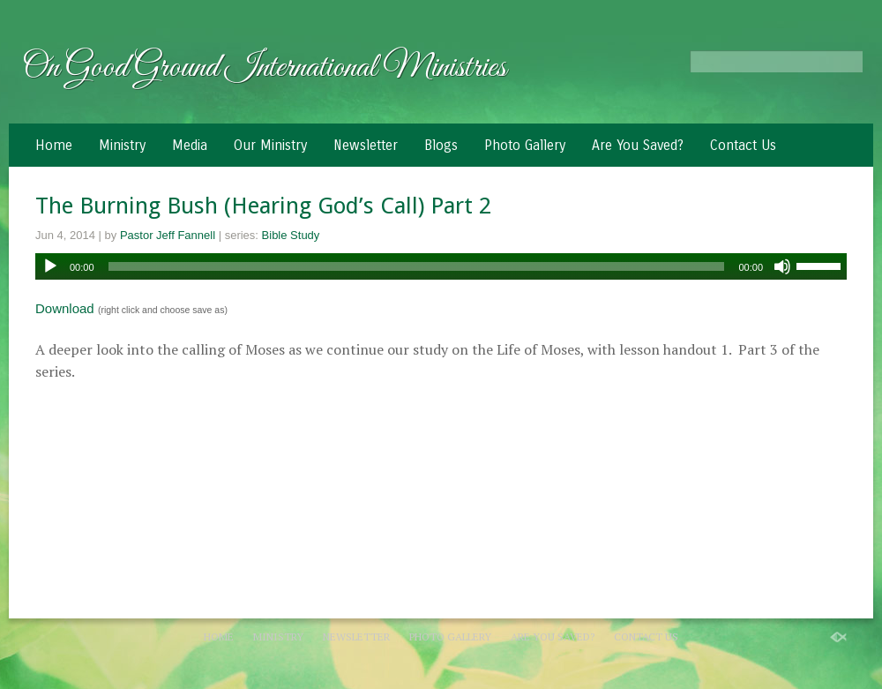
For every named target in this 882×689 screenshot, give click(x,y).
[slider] (416, 266)
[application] (441, 266)
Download (64, 308)
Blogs (441, 145)
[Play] (50, 266)
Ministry (122, 145)
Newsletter (365, 145)
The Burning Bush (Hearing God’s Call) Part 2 (263, 205)
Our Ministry (270, 145)
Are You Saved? (638, 145)
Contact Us (743, 145)
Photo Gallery (524, 145)
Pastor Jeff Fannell (167, 235)
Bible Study (291, 235)
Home (53, 145)
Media (189, 145)
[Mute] (782, 266)
